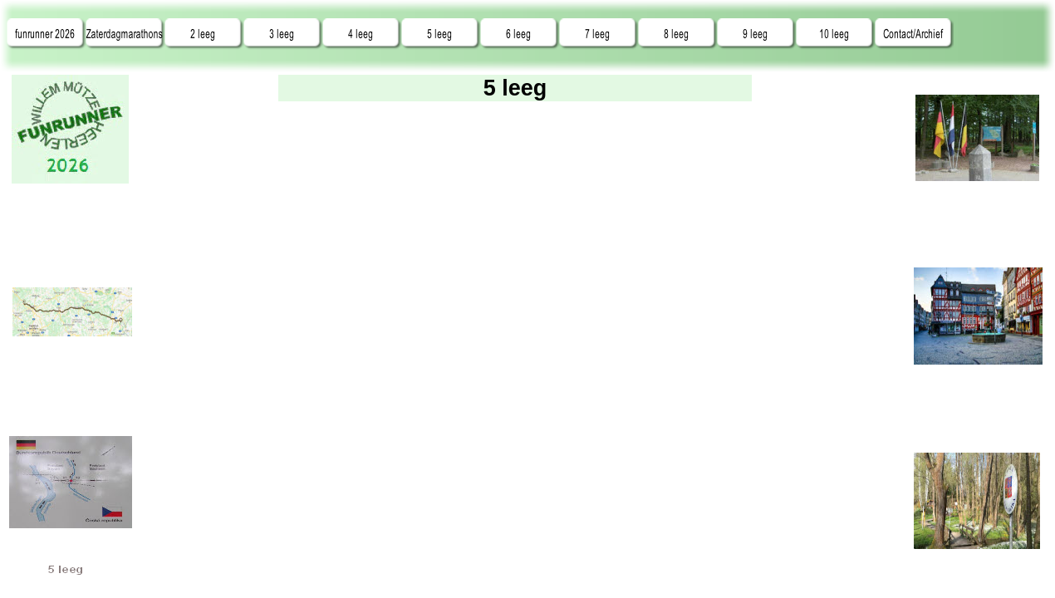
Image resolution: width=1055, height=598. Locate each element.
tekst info (515, 353)
